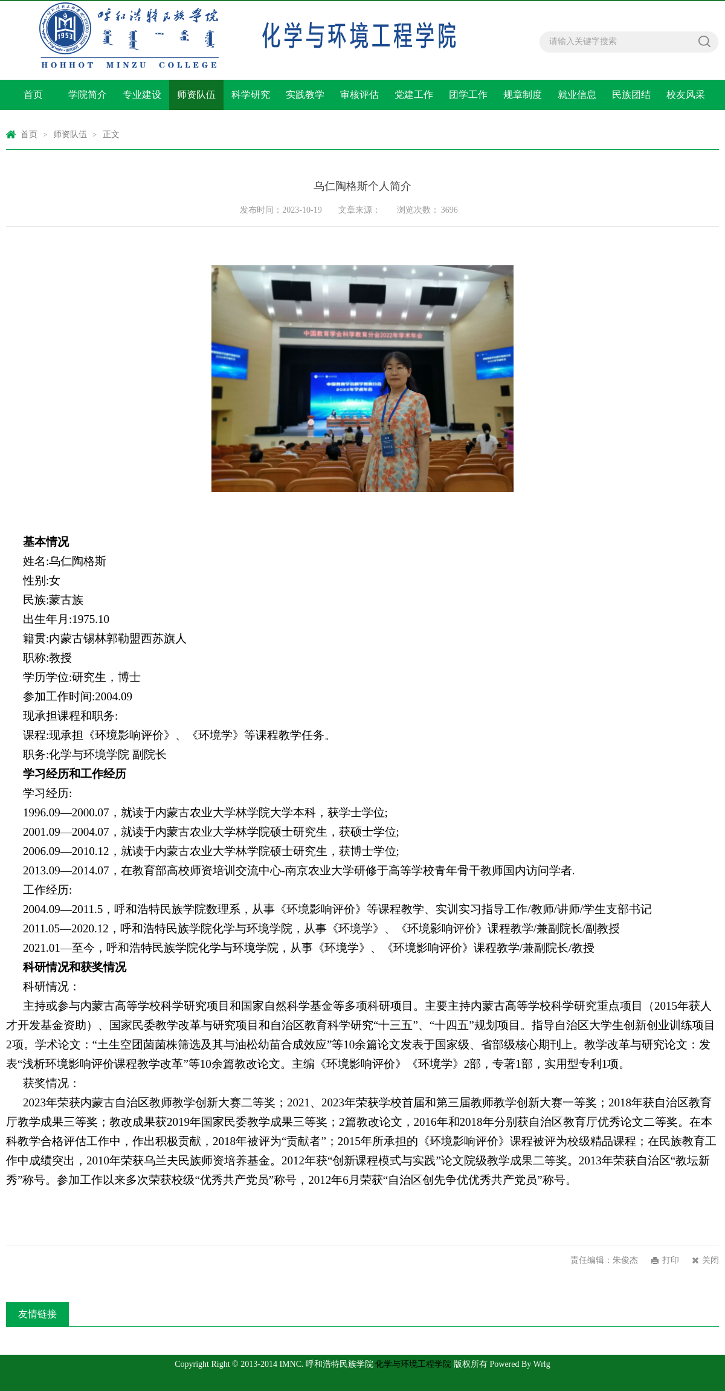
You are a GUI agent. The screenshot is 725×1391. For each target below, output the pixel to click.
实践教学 (305, 94)
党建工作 (414, 94)
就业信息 (577, 94)
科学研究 (250, 94)
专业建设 (142, 94)
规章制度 (522, 94)
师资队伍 (196, 94)
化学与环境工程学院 (413, 1364)
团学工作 (468, 94)
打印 (670, 1260)
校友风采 (685, 94)
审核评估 (359, 94)
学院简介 (87, 94)
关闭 (710, 1260)
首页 (33, 94)
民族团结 (631, 94)
